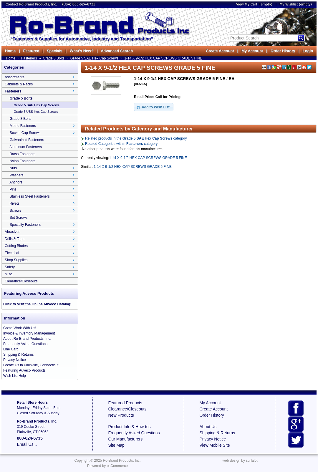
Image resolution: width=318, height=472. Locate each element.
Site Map (116, 445)
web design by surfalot (239, 460)
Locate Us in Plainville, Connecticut (30, 365)
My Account (252, 51)
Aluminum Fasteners (25, 147)
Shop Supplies (16, 260)
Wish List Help (14, 376)
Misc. (9, 274)
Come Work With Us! (19, 328)
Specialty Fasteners (25, 225)
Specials (54, 51)
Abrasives (12, 232)
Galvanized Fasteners (27, 140)
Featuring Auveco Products (24, 370)
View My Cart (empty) (254, 4)
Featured (31, 51)
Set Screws (19, 218)
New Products (121, 415)
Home (10, 51)
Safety (10, 267)
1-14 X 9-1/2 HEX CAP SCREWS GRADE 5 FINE (163, 58)
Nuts (13, 168)
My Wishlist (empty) (296, 4)
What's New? (81, 51)
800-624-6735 (83, 4)
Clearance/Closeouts (21, 281)
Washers (17, 175)
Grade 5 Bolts (53, 58)
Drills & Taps (14, 239)
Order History (282, 51)
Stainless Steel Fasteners (30, 196)
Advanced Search (117, 51)
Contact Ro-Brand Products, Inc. (32, 4)
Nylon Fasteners (22, 161)
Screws (15, 210)
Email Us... (27, 444)
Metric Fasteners (23, 126)
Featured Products (125, 402)
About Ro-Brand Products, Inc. (27, 339)
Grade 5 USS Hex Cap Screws (36, 111)
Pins (13, 189)
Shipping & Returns (18, 354)
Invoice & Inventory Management (29, 333)
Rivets (14, 203)
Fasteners (29, 58)
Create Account (220, 51)
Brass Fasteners (22, 154)
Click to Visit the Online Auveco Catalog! (37, 304)
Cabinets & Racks (19, 84)
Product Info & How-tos (129, 426)
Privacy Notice (14, 360)
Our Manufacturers (125, 439)
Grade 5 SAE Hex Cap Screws (94, 58)
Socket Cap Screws (25, 133)
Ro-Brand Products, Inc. (121, 460)
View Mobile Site (215, 445)
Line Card (11, 349)
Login (308, 51)
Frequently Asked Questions (25, 344)
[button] (153, 107)
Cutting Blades (16, 246)
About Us (208, 426)
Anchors (15, 182)
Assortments (14, 77)
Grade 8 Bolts (20, 119)
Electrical (12, 253)
